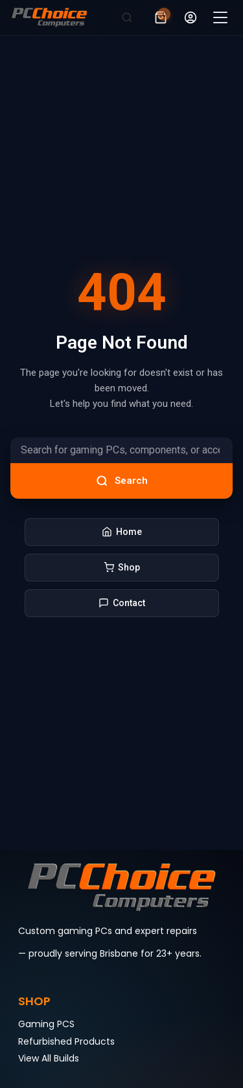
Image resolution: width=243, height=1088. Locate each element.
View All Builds (48, 1058)
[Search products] (121, 450)
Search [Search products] (122, 481)
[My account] (190, 17)
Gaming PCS (46, 1023)
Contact (121, 603)
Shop (122, 567)
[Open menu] (220, 17)
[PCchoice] (49, 17)
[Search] (127, 17)
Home (122, 532)
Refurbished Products (66, 1041)
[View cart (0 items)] (160, 17)
